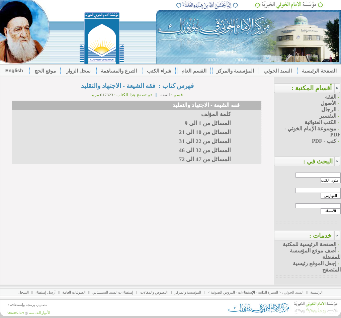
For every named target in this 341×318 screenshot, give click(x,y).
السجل (23, 292)
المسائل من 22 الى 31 (211, 141)
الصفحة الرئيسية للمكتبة (309, 244)
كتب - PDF (324, 141)
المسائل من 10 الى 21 (211, 132)
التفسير (328, 116)
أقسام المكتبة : (311, 88)
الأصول (328, 103)
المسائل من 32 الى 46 (211, 150)
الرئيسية (316, 292)
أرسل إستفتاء (45, 292)
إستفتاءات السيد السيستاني (112, 292)
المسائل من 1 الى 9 (214, 123)
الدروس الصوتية (223, 292)
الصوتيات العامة (74, 292)
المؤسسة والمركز (188, 292)
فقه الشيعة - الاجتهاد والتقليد (207, 105)
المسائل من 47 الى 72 (211, 159)
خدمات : (320, 235)
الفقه (165, 94)
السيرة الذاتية (268, 292)
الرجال (328, 109)
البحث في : (322, 161)
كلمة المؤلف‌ (222, 114)
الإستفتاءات (246, 292)
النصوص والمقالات (154, 292)
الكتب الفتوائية (320, 122)
